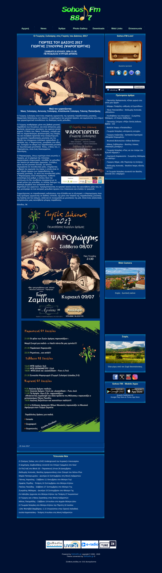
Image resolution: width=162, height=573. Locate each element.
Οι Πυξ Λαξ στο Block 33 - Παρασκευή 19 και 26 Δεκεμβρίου (45, 468)
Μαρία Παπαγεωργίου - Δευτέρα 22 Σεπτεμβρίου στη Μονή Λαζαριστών (50, 476)
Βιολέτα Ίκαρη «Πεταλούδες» (119, 127)
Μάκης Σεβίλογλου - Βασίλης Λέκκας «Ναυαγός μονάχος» (122, 145)
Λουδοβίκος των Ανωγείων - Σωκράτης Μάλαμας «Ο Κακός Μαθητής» (122, 117)
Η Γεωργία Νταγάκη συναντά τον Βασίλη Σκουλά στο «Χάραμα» (123, 172)
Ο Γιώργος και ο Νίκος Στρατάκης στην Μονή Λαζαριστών (43, 498)
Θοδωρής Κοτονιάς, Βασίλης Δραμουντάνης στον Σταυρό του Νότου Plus (50, 472)
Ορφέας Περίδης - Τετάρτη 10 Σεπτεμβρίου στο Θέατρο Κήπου (46, 483)
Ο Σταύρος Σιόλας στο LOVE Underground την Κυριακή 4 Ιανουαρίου (49, 461)
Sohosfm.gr (76, 554)
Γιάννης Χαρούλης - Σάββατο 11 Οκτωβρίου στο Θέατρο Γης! (45, 479)
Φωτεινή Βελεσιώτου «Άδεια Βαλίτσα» (123, 141)
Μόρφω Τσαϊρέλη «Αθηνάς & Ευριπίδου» (124, 106)
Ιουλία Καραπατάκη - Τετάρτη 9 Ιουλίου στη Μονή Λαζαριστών (45, 512)
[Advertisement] (125, 220)
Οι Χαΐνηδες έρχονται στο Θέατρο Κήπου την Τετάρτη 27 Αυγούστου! (48, 494)
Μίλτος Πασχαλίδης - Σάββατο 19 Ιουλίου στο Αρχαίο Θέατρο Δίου (47, 501)
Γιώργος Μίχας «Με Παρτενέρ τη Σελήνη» (125, 162)
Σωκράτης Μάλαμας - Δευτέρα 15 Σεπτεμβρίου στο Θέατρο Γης (46, 490)
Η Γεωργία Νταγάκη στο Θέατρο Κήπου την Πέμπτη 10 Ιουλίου (46, 505)
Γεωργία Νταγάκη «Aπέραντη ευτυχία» (123, 131)
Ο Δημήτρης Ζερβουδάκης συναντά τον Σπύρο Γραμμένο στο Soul (47, 465)
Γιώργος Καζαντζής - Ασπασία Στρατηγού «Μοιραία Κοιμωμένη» (124, 136)
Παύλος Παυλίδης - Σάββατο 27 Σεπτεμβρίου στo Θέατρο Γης (45, 487)
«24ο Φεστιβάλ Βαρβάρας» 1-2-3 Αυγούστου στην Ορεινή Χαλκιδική (48, 509)
